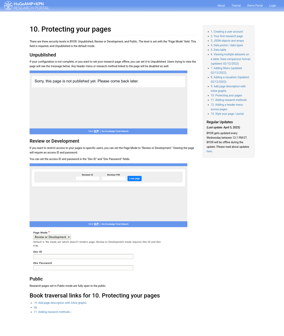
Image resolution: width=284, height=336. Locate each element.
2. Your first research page (227, 36)
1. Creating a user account (227, 31)
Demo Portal (255, 5)
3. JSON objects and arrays (227, 40)
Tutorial (236, 5)
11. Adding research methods (52, 311)
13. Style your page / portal (227, 113)
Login (272, 5)
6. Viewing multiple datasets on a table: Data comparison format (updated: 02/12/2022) (230, 59)
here (209, 151)
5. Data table (218, 49)
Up (35, 307)
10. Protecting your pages (226, 95)
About (221, 5)
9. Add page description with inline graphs (60, 302)
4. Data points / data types (227, 45)
